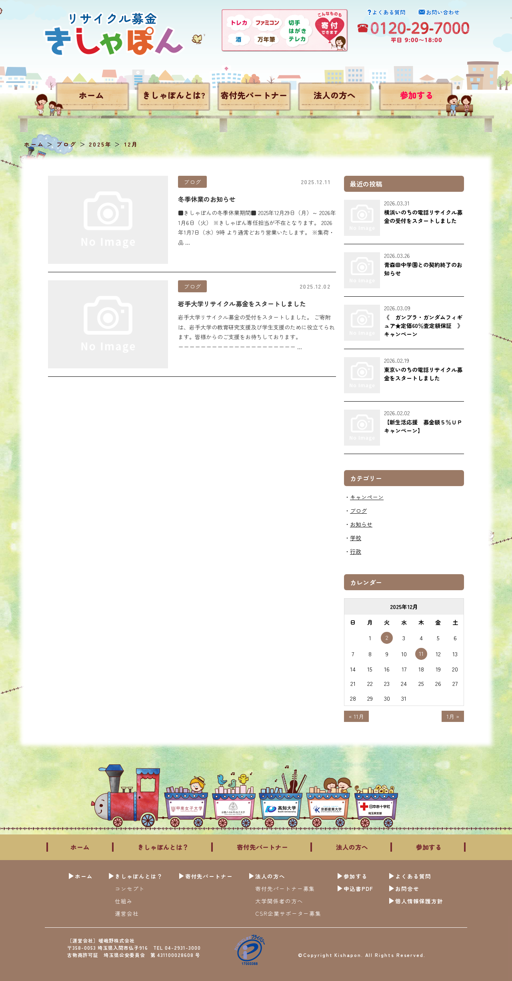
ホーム (91, 95)
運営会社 (127, 913)
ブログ (192, 182)
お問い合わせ (443, 12)
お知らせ (361, 524)
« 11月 (356, 716)
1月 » (452, 716)
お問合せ (407, 889)
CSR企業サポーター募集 (288, 913)
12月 (131, 144)
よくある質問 (389, 12)
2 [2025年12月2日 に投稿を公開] (387, 637)
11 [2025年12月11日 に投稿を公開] (421, 653)
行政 (355, 551)
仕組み (124, 901)
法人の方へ (335, 95)
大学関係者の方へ (279, 901)
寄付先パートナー (254, 95)
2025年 (100, 144)
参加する (417, 95)
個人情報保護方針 (419, 901)
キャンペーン (367, 497)
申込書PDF (358, 889)
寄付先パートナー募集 (285, 889)
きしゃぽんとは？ (163, 846)
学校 (355, 538)
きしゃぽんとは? (173, 95)
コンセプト (130, 889)
